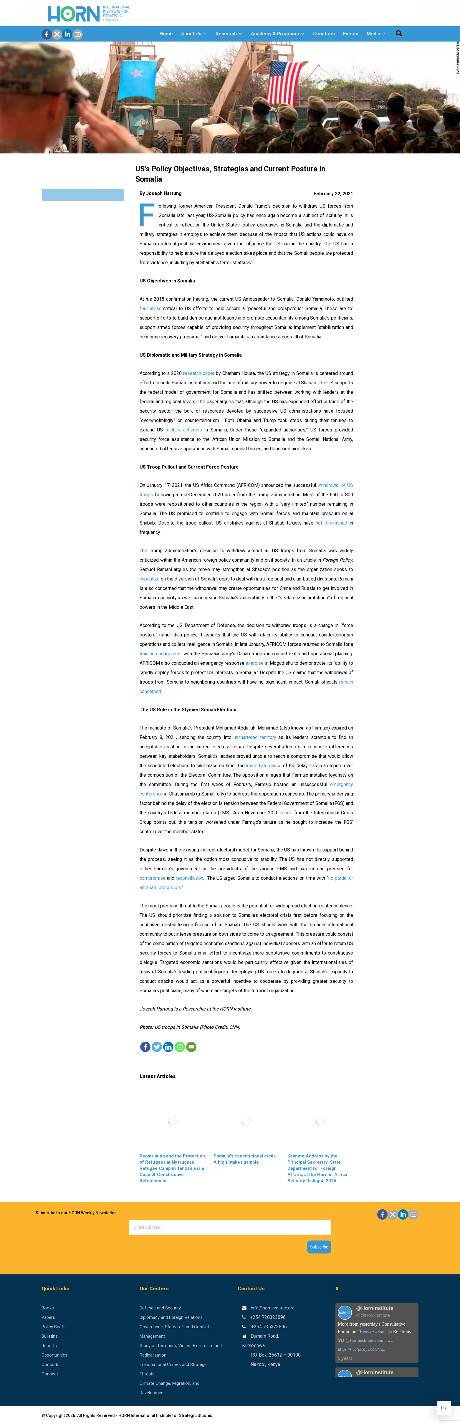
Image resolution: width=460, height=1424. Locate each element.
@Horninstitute (359, 1340)
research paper (198, 373)
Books (48, 1308)
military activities (184, 430)
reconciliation (189, 878)
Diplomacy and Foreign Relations (171, 1317)
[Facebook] (145, 1047)
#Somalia (383, 1331)
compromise (153, 878)
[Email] (191, 1047)
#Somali (381, 1340)
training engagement (161, 653)
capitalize (150, 579)
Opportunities (54, 1355)
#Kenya (364, 1331)
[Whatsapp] (180, 1047)
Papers (48, 1317)
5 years (345, 1358)
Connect (50, 1374)
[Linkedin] (168, 1047)
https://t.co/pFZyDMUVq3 (361, 1349)
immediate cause (264, 765)
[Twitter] (157, 1047)
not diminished (331, 523)
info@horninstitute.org (272, 1308)
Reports (49, 1345)
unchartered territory (255, 737)
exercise (255, 663)
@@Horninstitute (373, 1315)
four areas (150, 308)
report (286, 813)
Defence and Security (160, 1308)
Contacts (50, 1364)
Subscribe (319, 1247)
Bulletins (50, 1336)
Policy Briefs (54, 1326)
